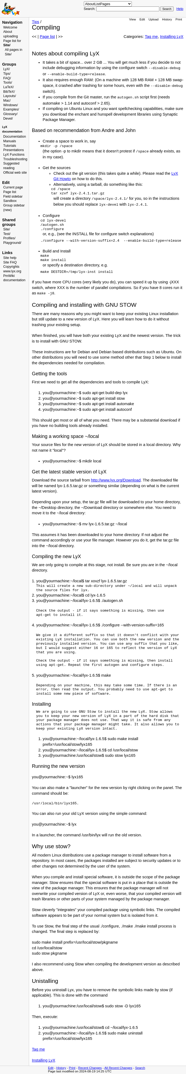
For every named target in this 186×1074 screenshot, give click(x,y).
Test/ (6, 234)
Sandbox (9, 201)
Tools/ (7, 82)
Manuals (9, 141)
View (132, 19)
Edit (142, 19)
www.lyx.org (12, 271)
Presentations (13, 150)
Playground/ (12, 243)
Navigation (12, 22)
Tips (35, 22)
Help (179, 9)
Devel (7, 118)
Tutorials (9, 146)
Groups (9, 64)
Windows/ (10, 105)
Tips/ (7, 74)
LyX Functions (14, 154)
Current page (13, 187)
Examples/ (11, 109)
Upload (154, 19)
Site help (9, 258)
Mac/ (7, 100)
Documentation (14, 136)
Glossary (9, 114)
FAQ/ (7, 78)
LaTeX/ (8, 87)
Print (178, 19)
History (167, 19)
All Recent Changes (118, 1067)
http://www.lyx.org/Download (115, 480)
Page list (9, 192)
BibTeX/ (9, 92)
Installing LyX (172, 36)
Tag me (151, 36)
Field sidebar (13, 196)
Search (140, 1067)
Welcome (10, 27)
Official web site (15, 172)
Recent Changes (90, 1067)
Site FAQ (10, 262)
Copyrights (11, 267)
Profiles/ (9, 238)
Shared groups (9, 222)
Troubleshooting (15, 159)
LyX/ (6, 69)
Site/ (6, 229)
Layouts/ (9, 96)
